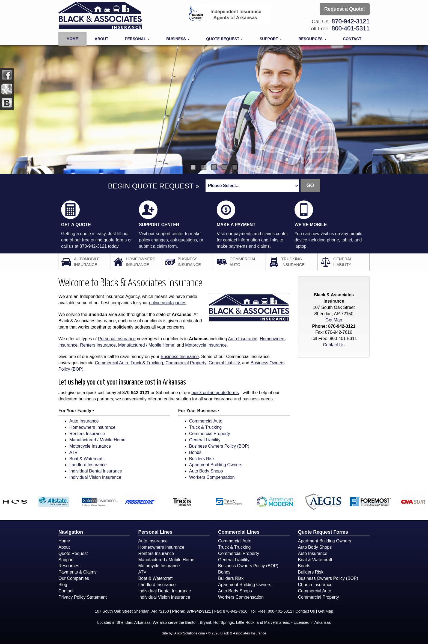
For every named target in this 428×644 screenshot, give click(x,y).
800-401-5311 (351, 28)
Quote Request (73, 553)
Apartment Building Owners (215, 464)
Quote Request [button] (224, 39)
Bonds (195, 452)
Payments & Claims (77, 572)
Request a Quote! (344, 9)
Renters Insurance (98, 345)
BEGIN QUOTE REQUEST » (153, 186)
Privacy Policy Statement (82, 597)
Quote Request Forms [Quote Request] (323, 532)
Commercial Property (185, 363)
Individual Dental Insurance (95, 471)
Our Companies (73, 578)
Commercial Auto (111, 363)
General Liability (224, 363)
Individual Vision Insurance (95, 477)
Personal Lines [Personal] (155, 532)
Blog (62, 584)
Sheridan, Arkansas (134, 622)
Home (72, 39)
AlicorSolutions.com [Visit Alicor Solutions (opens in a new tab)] (189, 633)
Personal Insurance (117, 338)
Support (66, 559)
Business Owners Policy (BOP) (219, 446)
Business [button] (177, 39)
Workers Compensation (212, 477)
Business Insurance (179, 356)
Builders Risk (202, 458)
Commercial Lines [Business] (239, 532)
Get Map (333, 320)
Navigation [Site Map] (70, 532)
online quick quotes (167, 302)
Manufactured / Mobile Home (146, 345)
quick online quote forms (215, 392)
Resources (68, 565)
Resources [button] (312, 39)
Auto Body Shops (206, 471)
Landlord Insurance (88, 464)
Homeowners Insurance (92, 427)
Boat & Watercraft (86, 458)
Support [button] (271, 39)
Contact (352, 39)
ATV (73, 452)
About (101, 39)
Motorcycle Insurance (206, 345)
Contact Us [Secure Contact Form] (333, 344)
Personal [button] (137, 39)
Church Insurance (315, 584)
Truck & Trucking (146, 363)
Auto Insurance (242, 338)
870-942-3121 (351, 21)
